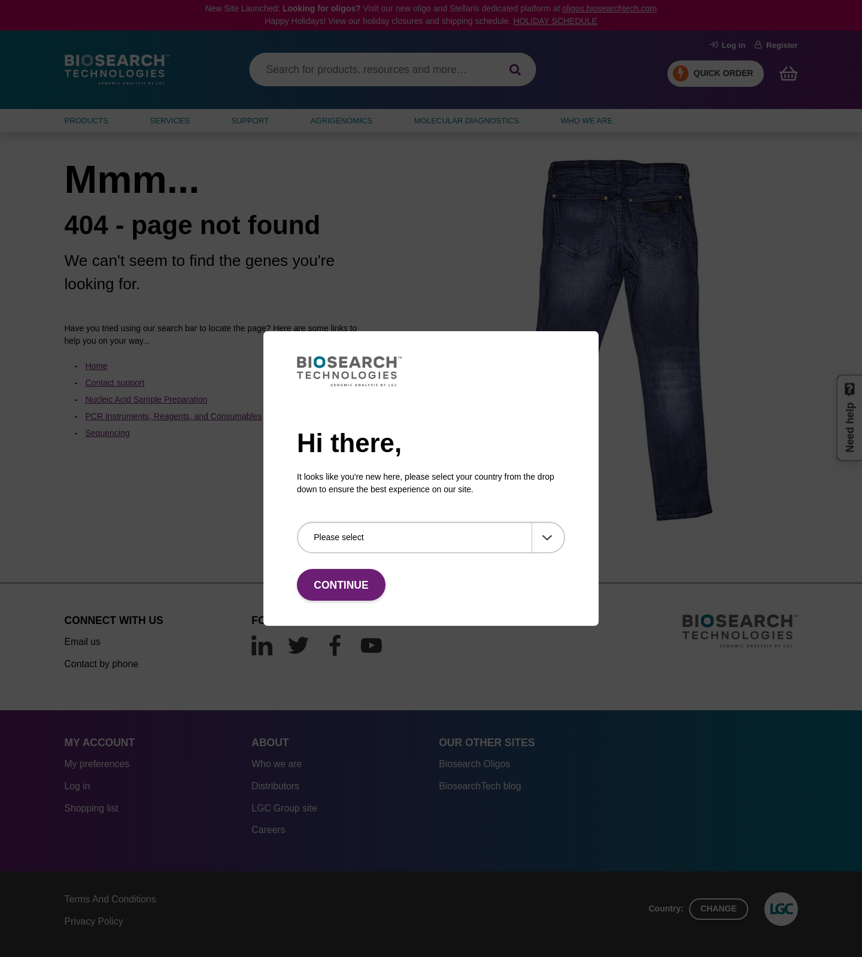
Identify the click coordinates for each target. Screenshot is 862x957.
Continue (341, 585)
